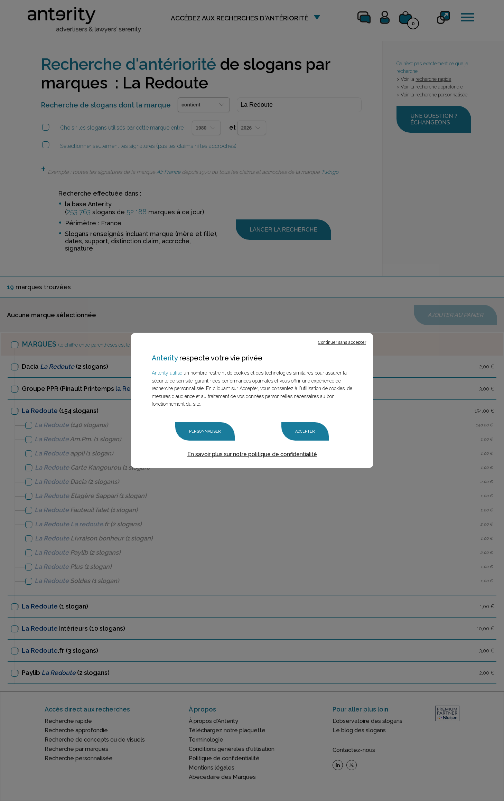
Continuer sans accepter (342, 342)
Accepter (305, 431)
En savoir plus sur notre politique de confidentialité (252, 454)
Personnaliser (205, 431)
